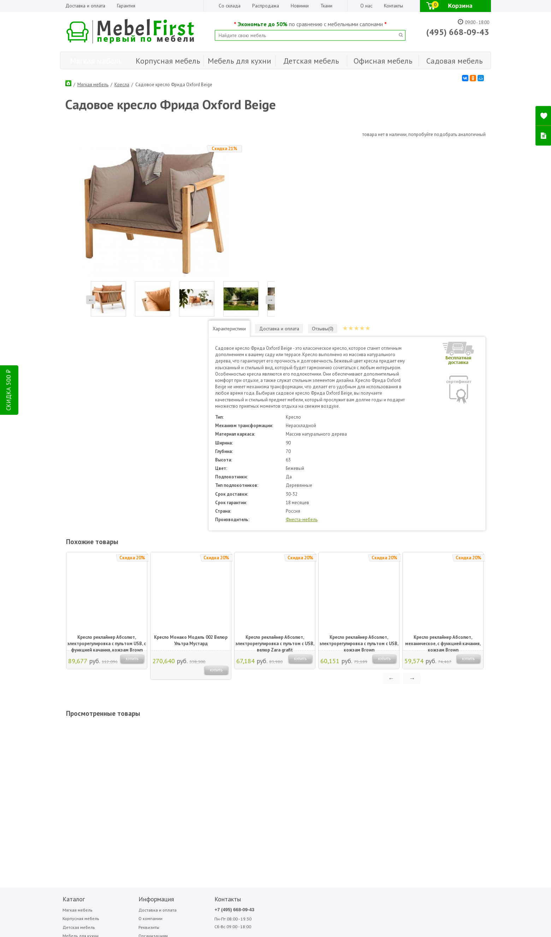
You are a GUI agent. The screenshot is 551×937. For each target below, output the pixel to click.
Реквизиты (128, 758)
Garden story (279, 747)
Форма (425, 747)
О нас (366, 5)
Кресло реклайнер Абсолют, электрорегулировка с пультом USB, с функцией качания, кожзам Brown (106, 471)
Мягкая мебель (92, 83)
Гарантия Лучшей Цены (141, 775)
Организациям (132, 767)
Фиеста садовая (394, 755)
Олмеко (350, 755)
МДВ (310, 755)
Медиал (350, 739)
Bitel (272, 739)
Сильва (387, 739)
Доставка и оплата (85, 5)
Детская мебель (76, 758)
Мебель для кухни (79, 767)
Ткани (326, 5)
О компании (130, 749)
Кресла (121, 83)
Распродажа (265, 5)
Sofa (271, 755)
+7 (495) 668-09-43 (197, 740)
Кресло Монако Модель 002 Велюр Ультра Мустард (190, 470)
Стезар (387, 747)
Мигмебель (353, 747)
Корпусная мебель (79, 749)
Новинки (300, 5)
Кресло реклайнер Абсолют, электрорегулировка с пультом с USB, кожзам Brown (358, 471)
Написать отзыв (89, 834)
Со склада (230, 5)
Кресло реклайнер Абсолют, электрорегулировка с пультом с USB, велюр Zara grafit (274, 471)
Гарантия (126, 5)
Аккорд (312, 739)
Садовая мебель (77, 785)
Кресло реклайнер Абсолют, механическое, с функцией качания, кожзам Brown (442, 471)
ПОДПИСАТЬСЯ (167, 822)
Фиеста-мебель (343, 350)
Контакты (393, 5)
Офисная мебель (77, 775)
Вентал (312, 747)
